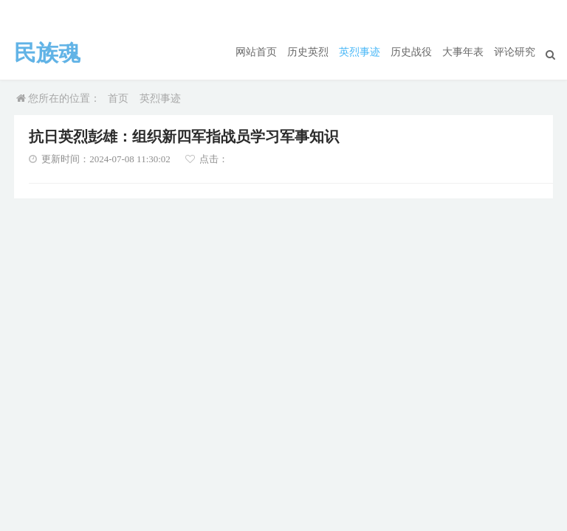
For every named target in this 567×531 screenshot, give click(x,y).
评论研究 (514, 52)
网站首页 (256, 52)
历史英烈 (308, 52)
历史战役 (411, 52)
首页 (118, 98)
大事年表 (463, 52)
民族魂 (47, 53)
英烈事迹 (359, 52)
